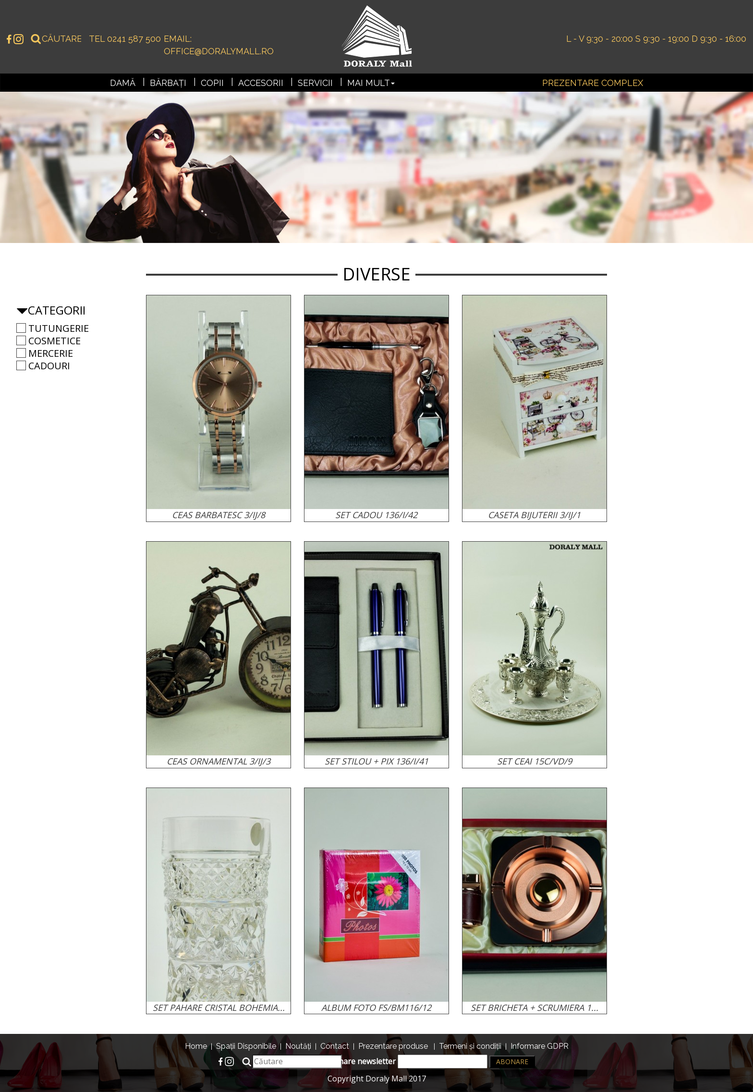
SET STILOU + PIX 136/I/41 (376, 761)
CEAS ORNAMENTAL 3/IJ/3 (218, 761)
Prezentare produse (393, 1046)
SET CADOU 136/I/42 (376, 515)
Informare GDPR (539, 1046)
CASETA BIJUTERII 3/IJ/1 (534, 515)
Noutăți (298, 1046)
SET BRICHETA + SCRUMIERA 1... (534, 1007)
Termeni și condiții (470, 1046)
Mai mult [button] (371, 83)
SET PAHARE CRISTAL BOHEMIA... (219, 1007)
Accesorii (260, 83)
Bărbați (168, 83)
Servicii (315, 83)
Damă (122, 83)
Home (196, 1046)
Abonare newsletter (405, 1061)
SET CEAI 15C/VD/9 (534, 761)
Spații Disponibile (246, 1046)
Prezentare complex (592, 83)
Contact (334, 1046)
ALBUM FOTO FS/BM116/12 (376, 1007)
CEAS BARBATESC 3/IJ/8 (218, 515)
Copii (212, 83)
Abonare (512, 1061)
